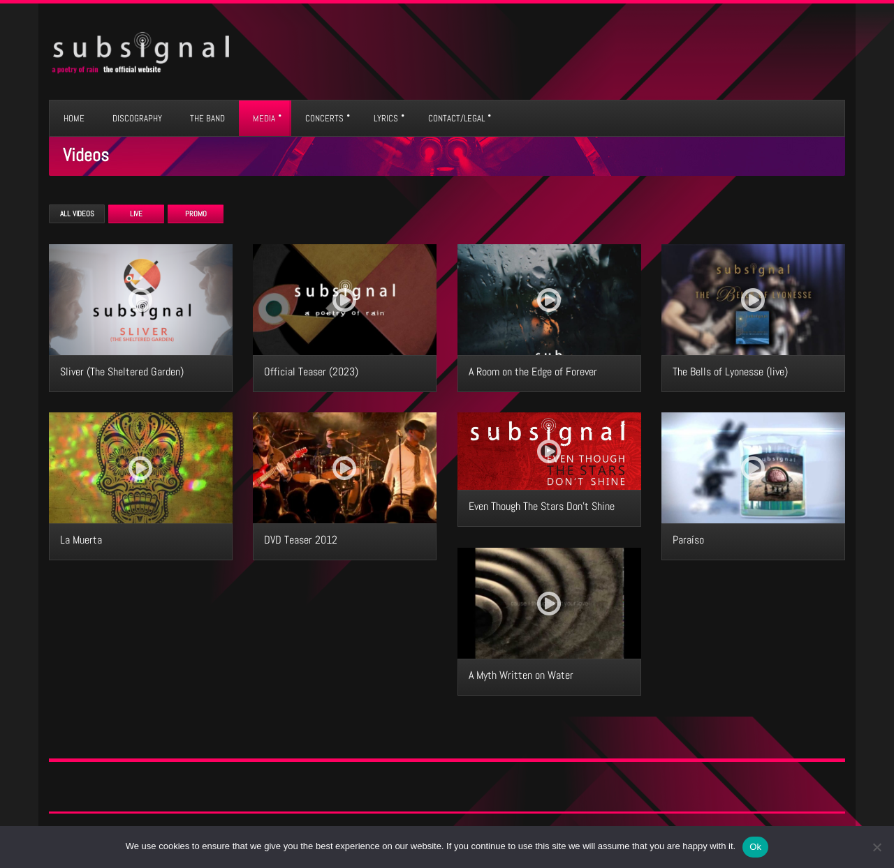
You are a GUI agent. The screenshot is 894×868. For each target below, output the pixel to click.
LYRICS (386, 118)
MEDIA (264, 118)
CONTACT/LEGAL (456, 118)
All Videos (77, 213)
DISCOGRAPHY (137, 118)
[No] (877, 847)
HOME (74, 118)
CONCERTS (324, 118)
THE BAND (207, 118)
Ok (755, 846)
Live (136, 213)
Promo (196, 213)
